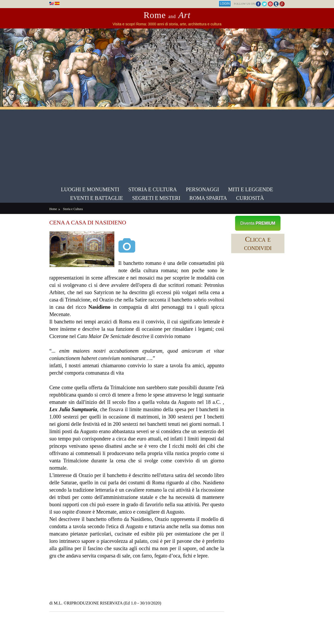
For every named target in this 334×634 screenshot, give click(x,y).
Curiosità (250, 198)
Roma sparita (208, 198)
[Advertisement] (167, 146)
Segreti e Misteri (156, 198)
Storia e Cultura (152, 189)
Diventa (257, 223)
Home (54, 209)
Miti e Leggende (250, 189)
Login (224, 3)
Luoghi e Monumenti (90, 189)
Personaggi (202, 189)
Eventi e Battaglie (96, 198)
